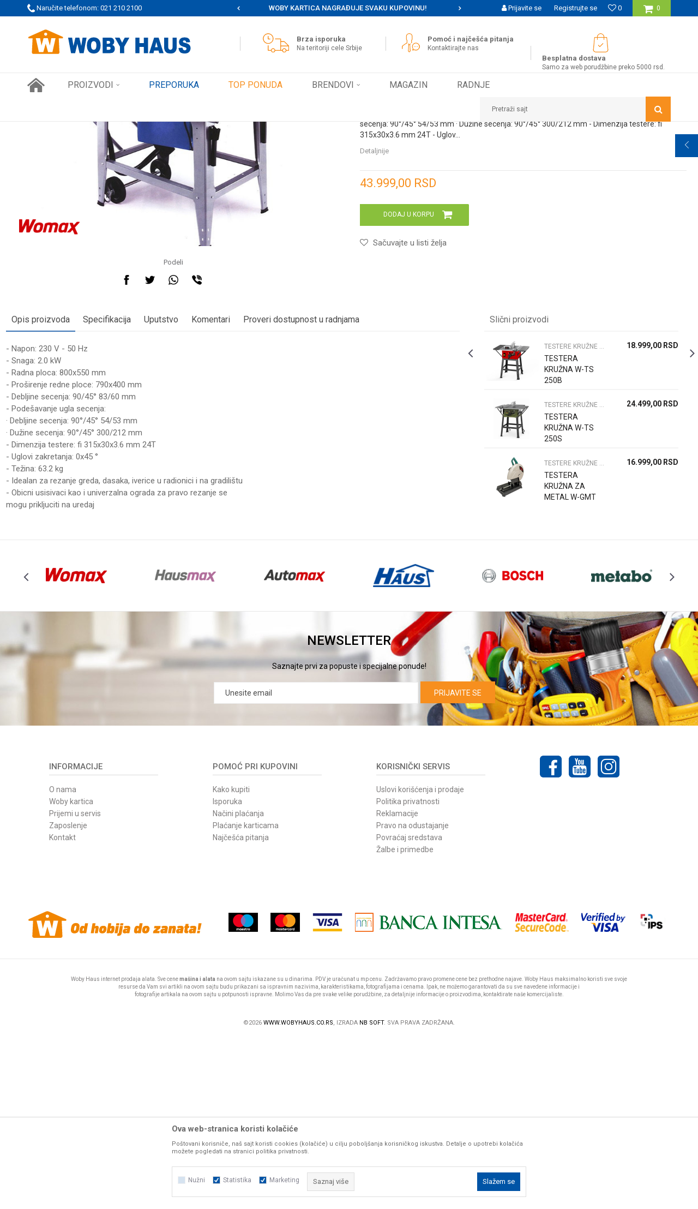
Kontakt (62, 1006)
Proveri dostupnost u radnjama (322, 465)
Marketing (284, 1180)
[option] (349, 8)
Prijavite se (458, 862)
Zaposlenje (68, 994)
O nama (62, 958)
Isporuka (227, 970)
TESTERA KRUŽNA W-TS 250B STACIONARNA (561, 520)
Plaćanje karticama (246, 994)
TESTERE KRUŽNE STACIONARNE (253, 130)
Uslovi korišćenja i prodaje (420, 958)
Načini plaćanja (238, 982)
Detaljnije (374, 296)
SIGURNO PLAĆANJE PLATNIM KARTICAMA (348, 8)
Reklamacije (397, 982)
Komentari (232, 465)
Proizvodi (104, 130)
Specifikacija (128, 465)
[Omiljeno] (615, 8)
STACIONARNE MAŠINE (161, 130)
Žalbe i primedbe (405, 1018)
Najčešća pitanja (241, 1006)
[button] (575, 109)
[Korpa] (651, 12)
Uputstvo (182, 465)
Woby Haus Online (54, 130)
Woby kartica (71, 970)
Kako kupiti (231, 958)
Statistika (237, 1180)
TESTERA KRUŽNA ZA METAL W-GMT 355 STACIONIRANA (561, 643)
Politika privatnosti (408, 970)
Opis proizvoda (62, 465)
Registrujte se (575, 8)
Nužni (196, 1180)
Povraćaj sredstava (409, 1006)
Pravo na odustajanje (412, 994)
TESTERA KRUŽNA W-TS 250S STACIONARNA (561, 579)
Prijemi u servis (75, 982)
